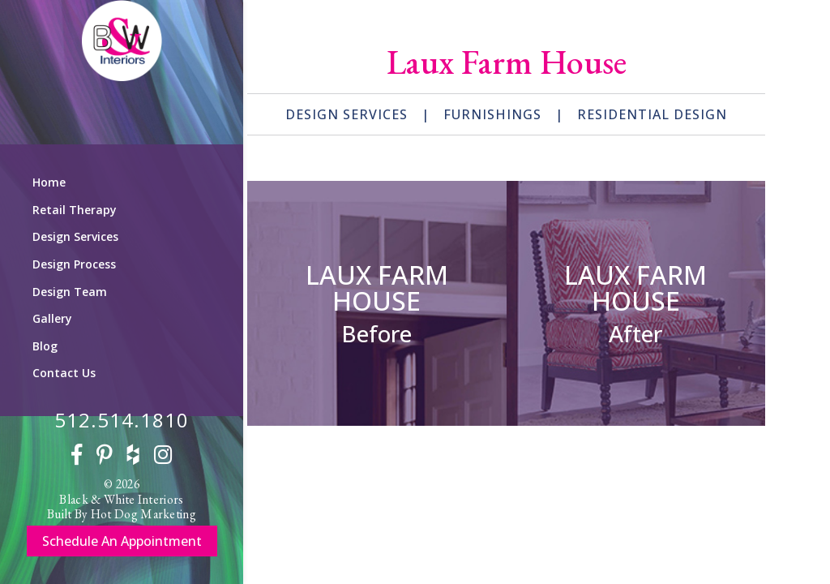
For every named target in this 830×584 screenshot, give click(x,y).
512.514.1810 (121, 419)
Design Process (74, 264)
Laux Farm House (377, 287)
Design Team (69, 291)
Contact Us (64, 373)
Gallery (52, 318)
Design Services (75, 236)
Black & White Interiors (121, 499)
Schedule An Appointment (122, 541)
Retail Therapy (74, 210)
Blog (45, 346)
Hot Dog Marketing (143, 513)
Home (49, 182)
